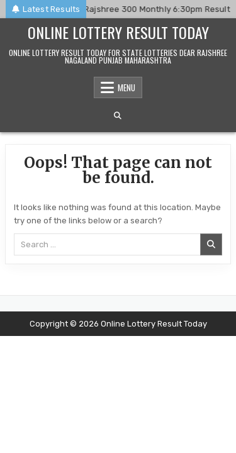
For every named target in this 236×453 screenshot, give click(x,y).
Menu (126, 87)
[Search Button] (118, 116)
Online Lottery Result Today (118, 32)
